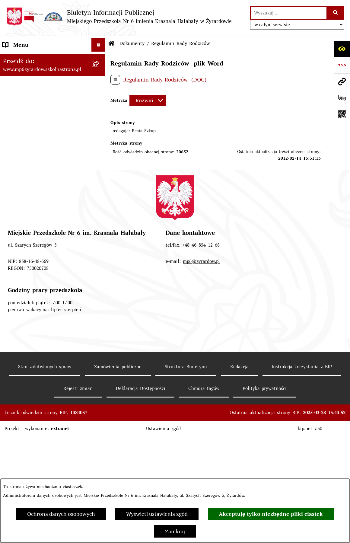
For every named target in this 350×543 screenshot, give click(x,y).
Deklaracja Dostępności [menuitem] (31, 256)
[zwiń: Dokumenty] (99, 126)
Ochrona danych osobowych (61, 513)
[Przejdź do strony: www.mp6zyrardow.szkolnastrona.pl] (342, 81)
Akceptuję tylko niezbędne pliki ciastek (271, 513)
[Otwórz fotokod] (342, 114)
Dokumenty (132, 43)
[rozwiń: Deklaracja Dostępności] (99, 256)
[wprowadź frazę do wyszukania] (288, 13)
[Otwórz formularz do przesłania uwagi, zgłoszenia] (342, 98)
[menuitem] (52, 148)
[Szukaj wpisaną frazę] (335, 13)
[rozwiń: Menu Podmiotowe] (99, 58)
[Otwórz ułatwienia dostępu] (342, 49)
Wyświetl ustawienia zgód (157, 513)
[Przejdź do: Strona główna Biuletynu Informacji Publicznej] (111, 43)
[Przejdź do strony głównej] (119, 16)
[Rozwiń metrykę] (147, 100)
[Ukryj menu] (98, 45)
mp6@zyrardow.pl (201, 379)
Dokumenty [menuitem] (17, 126)
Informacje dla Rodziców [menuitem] (33, 85)
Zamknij (175, 531)
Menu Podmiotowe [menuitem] (26, 58)
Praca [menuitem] (9, 99)
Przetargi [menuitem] (14, 112)
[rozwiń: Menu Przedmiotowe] (99, 72)
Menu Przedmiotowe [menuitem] (28, 72)
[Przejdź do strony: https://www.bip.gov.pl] (342, 65)
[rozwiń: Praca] (99, 99)
